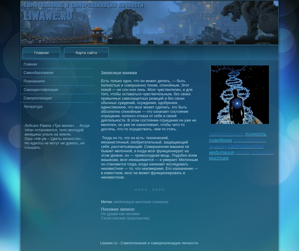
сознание (160, 202)
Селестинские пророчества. (125, 218)
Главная (41, 53)
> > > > (158, 189)
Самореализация (38, 98)
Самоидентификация (41, 90)
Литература (33, 107)
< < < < (141, 189)
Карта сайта (86, 53)
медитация (124, 202)
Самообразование (38, 73)
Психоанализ (34, 81)
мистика (143, 202)
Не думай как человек (120, 214)
